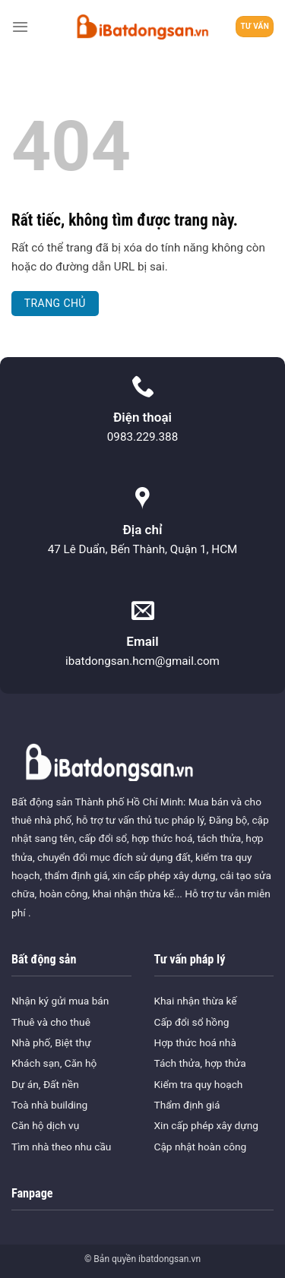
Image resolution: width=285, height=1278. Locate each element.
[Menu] (20, 26)
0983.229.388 (142, 437)
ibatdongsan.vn (169, 1259)
